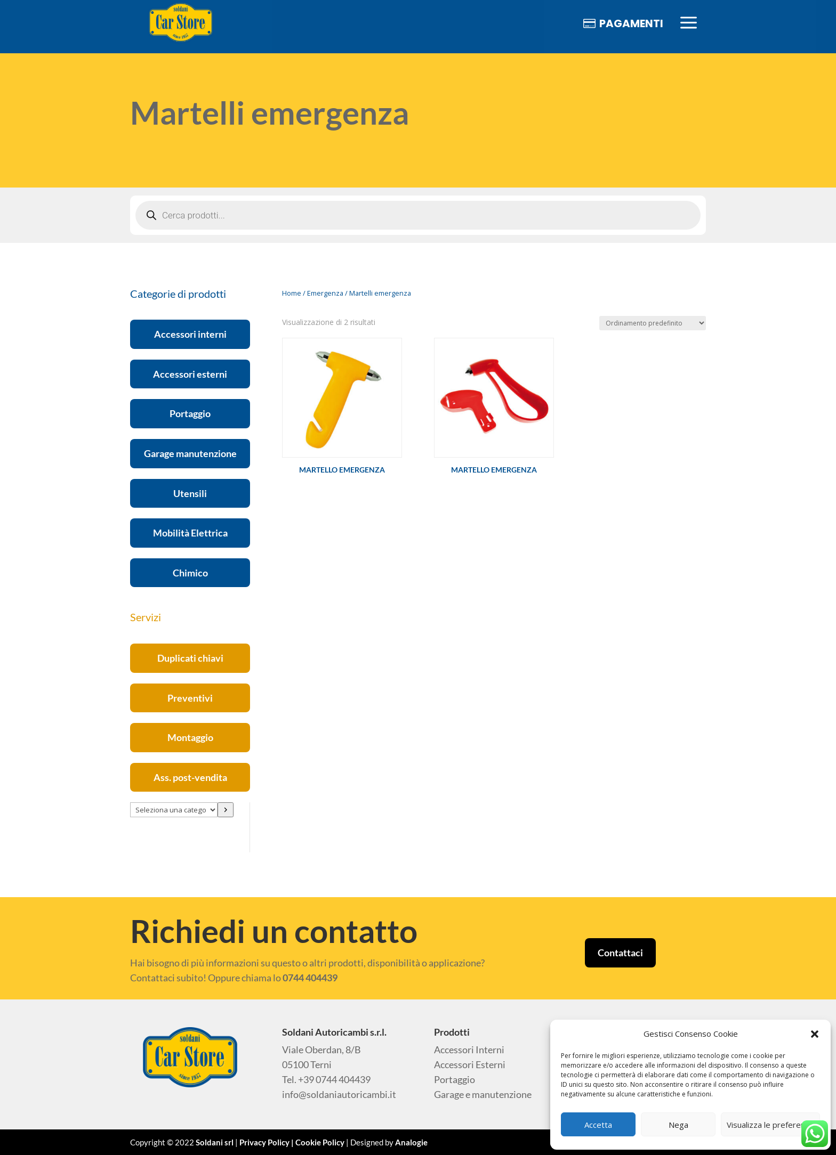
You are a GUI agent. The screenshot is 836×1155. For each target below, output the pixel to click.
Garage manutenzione (190, 453)
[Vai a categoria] (226, 809)
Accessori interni (190, 334)
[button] (814, 1034)
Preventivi (190, 698)
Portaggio (190, 413)
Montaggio (190, 737)
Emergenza (325, 293)
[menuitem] (180, 23)
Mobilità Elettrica (190, 533)
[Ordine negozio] (652, 323)
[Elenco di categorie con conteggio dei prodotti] (174, 809)
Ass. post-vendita (190, 777)
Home (291, 293)
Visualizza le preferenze (770, 1124)
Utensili (190, 493)
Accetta (598, 1124)
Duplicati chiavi (190, 658)
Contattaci (620, 952)
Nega (678, 1124)
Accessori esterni (190, 374)
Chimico (190, 573)
